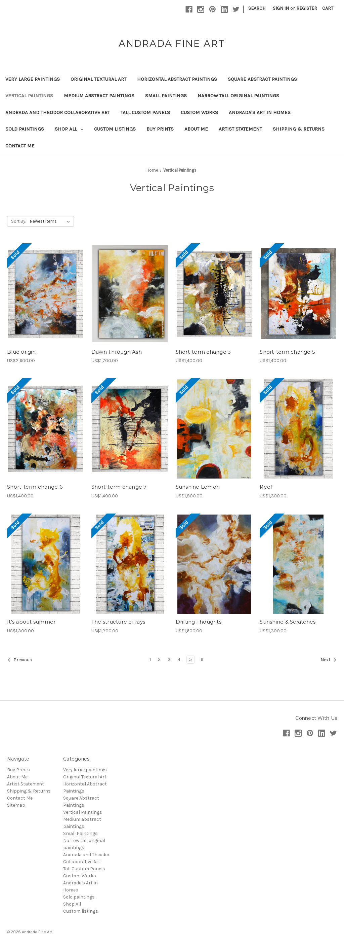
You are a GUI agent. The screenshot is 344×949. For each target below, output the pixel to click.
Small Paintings (166, 96)
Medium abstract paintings (99, 96)
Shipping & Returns (299, 129)
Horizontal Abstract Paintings (177, 79)
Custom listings (115, 129)
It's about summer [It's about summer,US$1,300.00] (31, 622)
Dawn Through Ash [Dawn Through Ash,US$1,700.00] (116, 352)
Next (328, 660)
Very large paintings (32, 79)
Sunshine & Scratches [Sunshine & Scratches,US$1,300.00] (287, 622)
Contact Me (20, 146)
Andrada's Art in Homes (260, 112)
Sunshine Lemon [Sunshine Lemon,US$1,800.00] (198, 487)
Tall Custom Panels (145, 112)
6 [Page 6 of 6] (202, 659)
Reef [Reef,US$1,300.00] (266, 487)
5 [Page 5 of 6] (190, 659)
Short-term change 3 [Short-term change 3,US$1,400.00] (203, 352)
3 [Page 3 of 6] (169, 659)
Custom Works (199, 112)
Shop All (69, 129)
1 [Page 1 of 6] (150, 659)
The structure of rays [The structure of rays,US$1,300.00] (118, 622)
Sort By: (18, 221)
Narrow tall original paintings (238, 96)
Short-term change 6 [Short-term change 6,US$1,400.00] (34, 487)
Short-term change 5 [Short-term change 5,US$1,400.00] (287, 352)
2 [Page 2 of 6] (159, 659)
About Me (196, 129)
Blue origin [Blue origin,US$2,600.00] (21, 352)
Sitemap (16, 805)
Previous (19, 660)
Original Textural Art (98, 79)
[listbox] (51, 221)
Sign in (281, 8)
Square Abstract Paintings (262, 79)
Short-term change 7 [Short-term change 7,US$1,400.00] (119, 487)
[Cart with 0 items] (327, 8)
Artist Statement (240, 129)
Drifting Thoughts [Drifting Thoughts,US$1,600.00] (198, 622)
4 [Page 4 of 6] (179, 659)
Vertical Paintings (29, 96)
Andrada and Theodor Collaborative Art (57, 112)
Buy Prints (160, 129)
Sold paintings (24, 129)
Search (256, 8)
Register (306, 8)
